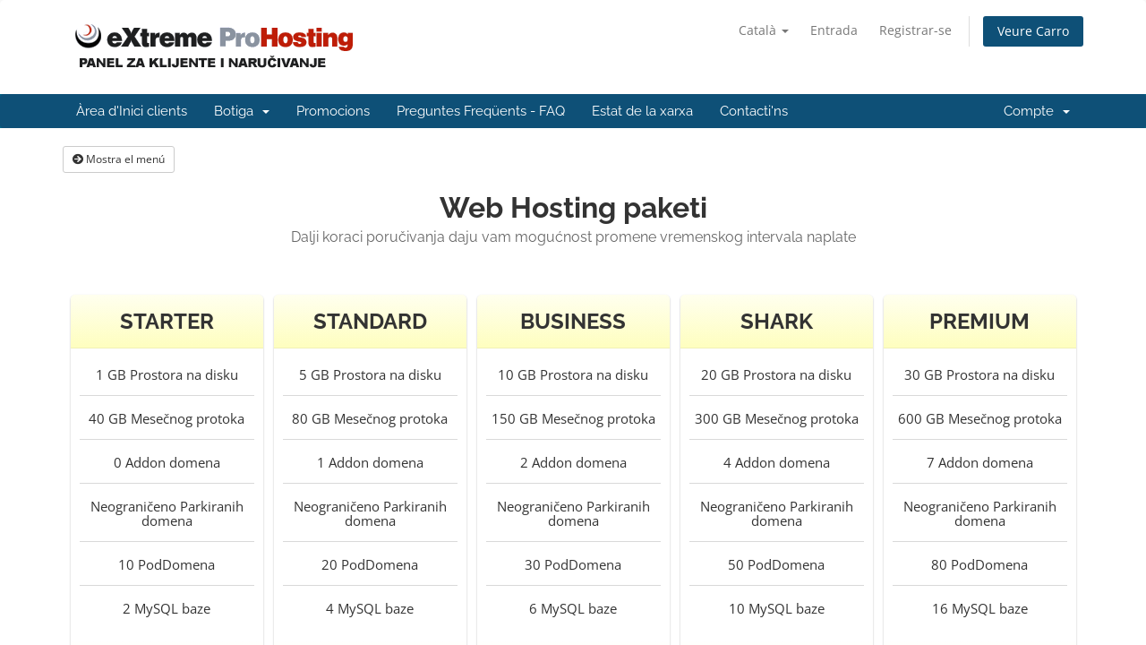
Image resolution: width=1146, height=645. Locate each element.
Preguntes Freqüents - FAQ (481, 111)
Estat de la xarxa (642, 111)
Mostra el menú (119, 159)
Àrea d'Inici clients (131, 111)
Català (764, 30)
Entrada (834, 30)
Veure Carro (1033, 30)
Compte (1037, 111)
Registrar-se (915, 30)
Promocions (333, 111)
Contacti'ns (754, 111)
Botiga (241, 111)
